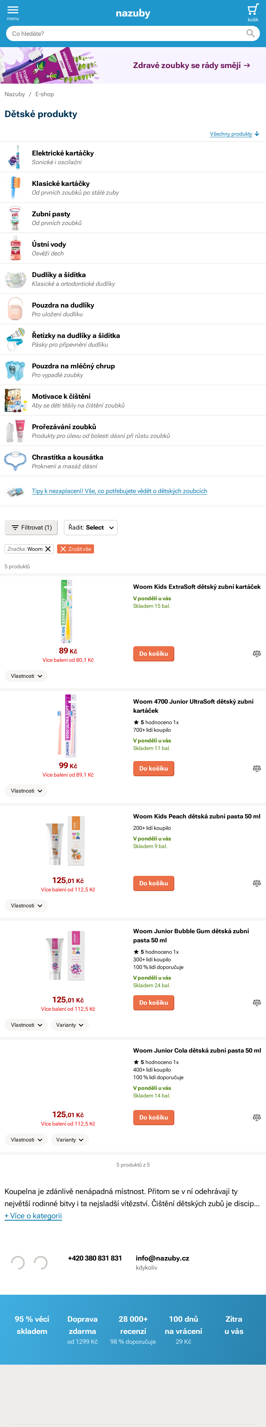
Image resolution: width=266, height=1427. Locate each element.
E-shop (44, 94)
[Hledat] (250, 33)
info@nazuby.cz (162, 1258)
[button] (13, 13)
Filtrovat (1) (31, 527)
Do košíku (153, 653)
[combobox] (133, 33)
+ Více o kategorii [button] (33, 1215)
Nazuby (15, 94)
